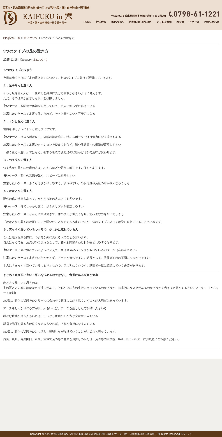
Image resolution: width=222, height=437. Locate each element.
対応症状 (101, 21)
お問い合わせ (211, 21)
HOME (87, 21)
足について (31, 38)
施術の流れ (117, 21)
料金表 (180, 21)
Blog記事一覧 (11, 38)
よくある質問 (164, 21)
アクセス (194, 21)
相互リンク (186, 434)
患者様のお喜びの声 (140, 21)
